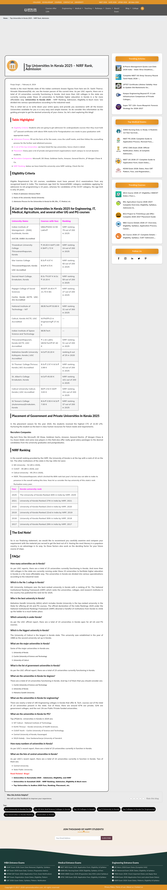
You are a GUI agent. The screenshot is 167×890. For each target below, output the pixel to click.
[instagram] (125, 258)
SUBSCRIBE (106, 838)
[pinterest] (145, 258)
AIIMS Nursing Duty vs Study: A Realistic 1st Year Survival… (140, 131)
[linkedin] (132, 258)
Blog (128, 8)
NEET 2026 (103, 2)
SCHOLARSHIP (47, 2)
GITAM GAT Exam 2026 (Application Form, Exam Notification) (29, 874)
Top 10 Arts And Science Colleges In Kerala (52, 809)
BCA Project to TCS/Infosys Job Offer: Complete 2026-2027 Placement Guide (139, 215)
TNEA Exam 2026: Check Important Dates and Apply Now (135, 874)
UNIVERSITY (79, 2)
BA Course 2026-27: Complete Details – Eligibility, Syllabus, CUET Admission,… (139, 236)
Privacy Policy (109, 887)
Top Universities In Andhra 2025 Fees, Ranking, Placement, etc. (42, 785)
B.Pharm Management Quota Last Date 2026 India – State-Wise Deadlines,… (139, 68)
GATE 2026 (112, 2)
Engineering (67, 8)
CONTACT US (68, 2)
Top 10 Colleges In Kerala (84, 809)
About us (130, 887)
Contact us (139, 887)
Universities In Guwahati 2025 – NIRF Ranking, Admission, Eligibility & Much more (50, 781)
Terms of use (120, 887)
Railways (99, 8)
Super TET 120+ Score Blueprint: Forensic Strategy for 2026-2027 (140, 106)
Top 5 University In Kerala (108, 809)
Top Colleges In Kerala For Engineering (139, 809)
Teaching (88, 8)
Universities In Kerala (45, 815)
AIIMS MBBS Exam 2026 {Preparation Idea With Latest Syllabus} (84, 874)
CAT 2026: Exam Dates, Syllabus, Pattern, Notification (26, 880)
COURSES (58, 2)
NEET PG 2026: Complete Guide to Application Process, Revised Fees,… (138, 140)
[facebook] (118, 258)
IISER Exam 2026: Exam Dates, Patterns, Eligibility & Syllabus (137, 880)
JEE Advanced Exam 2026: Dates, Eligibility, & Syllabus (134, 871)
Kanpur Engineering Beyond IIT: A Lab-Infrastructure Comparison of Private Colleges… (139, 96)
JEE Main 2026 (134, 2)
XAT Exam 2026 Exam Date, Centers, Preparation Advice (27, 871)
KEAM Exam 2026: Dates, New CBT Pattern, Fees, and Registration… (138, 170)
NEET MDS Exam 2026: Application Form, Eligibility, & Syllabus (83, 867)
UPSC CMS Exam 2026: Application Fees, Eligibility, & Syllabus (83, 877)
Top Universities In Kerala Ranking (19, 815)
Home (5, 18)
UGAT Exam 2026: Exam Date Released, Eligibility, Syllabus (28, 867)
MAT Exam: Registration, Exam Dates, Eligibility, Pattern (27, 877)
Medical (78, 8)
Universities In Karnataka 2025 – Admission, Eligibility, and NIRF (43, 778)
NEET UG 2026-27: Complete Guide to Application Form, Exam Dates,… (139, 161)
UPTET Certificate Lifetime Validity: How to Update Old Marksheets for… (140, 86)
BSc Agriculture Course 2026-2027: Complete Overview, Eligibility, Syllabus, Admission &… (140, 205)
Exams (109, 8)
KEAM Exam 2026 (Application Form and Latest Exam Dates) (136, 877)
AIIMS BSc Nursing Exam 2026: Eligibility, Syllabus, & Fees (81, 871)
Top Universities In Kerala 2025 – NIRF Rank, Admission (29, 18)
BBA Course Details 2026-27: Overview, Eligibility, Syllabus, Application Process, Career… (140, 226)
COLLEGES (37, 2)
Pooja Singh (15, 85)
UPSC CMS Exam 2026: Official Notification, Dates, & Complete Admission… (136, 151)
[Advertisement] (83, 37)
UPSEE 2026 (122, 2)
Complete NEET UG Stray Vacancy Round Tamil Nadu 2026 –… (140, 77)
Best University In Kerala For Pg (18, 809)
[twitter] (138, 258)
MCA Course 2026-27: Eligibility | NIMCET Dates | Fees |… (140, 194)
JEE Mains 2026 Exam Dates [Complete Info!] (130, 867)
